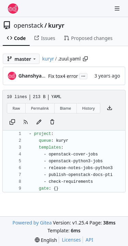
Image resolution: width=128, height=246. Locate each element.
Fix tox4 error (63, 76)
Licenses (71, 239)
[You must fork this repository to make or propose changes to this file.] (38, 122)
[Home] (13, 8)
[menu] (46, 240)
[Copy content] (12, 122)
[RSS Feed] (25, 122)
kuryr (56, 25)
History (88, 108)
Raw (16, 108)
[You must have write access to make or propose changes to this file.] (52, 122)
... (83, 75)
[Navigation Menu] (118, 8)
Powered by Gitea (32, 222)
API (89, 239)
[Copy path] (85, 58)
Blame (65, 108)
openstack (28, 25)
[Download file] (109, 108)
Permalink (40, 108)
